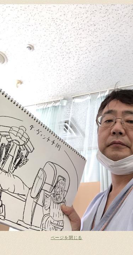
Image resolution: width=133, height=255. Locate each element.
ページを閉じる (67, 237)
